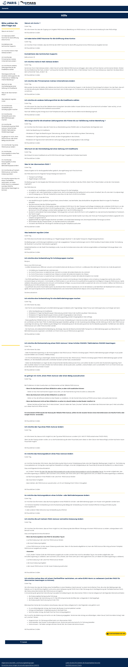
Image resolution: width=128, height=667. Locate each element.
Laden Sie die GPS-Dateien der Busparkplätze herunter (83, 662)
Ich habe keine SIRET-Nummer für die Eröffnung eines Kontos (10, 37)
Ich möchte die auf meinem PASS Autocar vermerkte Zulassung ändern (10, 172)
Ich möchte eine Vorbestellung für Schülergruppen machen (10, 107)
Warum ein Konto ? (8, 31)
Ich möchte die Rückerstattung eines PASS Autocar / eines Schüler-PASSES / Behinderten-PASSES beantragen (10, 128)
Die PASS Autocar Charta (74, 665)
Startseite (5, 8)
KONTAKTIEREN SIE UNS (116, 634)
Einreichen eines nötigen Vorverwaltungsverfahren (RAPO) (20, 665)
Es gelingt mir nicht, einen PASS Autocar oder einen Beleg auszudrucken (10, 138)
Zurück (23, 642)
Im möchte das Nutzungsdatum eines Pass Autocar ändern (10, 153)
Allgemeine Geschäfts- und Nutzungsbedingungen (18, 662)
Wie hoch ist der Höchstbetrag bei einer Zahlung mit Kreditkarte (9, 86)
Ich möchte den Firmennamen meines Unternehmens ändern (9, 59)
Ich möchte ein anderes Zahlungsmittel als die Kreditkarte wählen (9, 67)
